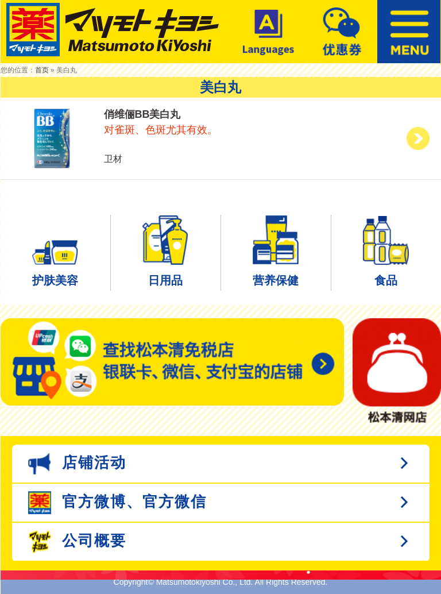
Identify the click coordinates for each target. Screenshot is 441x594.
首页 (42, 70)
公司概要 (77, 541)
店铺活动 (77, 463)
